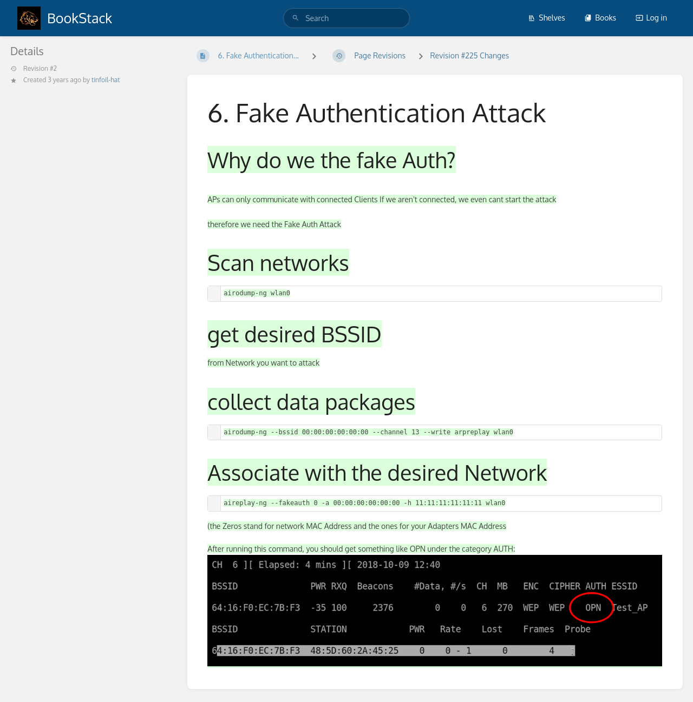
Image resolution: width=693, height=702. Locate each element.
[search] (346, 18)
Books (600, 17)
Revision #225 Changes (469, 55)
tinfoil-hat (105, 80)
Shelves (546, 17)
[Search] (295, 18)
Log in (651, 17)
